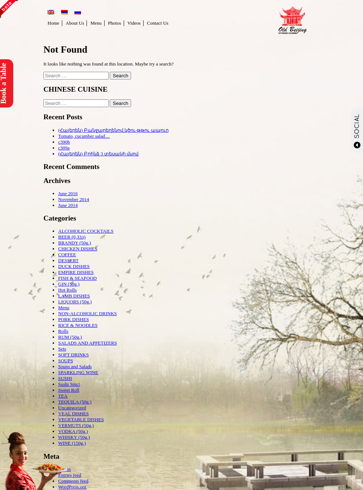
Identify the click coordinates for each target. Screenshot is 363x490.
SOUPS (65, 360)
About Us (75, 23)
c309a (64, 148)
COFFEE (67, 254)
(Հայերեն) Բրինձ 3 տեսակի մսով (98, 153)
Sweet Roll (68, 390)
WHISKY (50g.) (74, 437)
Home (53, 23)
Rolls (63, 331)
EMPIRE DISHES (76, 272)
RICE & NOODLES (78, 325)
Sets (62, 349)
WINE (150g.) (72, 443)
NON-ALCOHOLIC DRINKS (87, 313)
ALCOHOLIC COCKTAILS (85, 231)
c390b (64, 142)
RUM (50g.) (70, 337)
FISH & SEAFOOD (77, 278)
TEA (62, 396)
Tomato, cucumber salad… (84, 136)
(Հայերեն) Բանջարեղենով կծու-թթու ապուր (113, 130)
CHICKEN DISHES (78, 248)
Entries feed (69, 475)
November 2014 (73, 199)
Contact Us (157, 23)
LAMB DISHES (74, 296)
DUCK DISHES (74, 266)
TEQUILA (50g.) (74, 402)
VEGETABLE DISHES (81, 419)
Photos (114, 23)
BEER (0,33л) (71, 237)
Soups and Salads (75, 366)
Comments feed (73, 481)
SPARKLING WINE (78, 372)
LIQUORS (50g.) (75, 301)
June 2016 (68, 193)
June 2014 (68, 205)
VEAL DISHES (73, 413)
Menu (96, 23)
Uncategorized (72, 407)
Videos (134, 23)
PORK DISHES (73, 319)
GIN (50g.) (69, 284)
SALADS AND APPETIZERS (87, 343)
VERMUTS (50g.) (76, 425)
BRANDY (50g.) (74, 243)
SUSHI (65, 378)
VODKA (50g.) (73, 431)
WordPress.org (72, 487)
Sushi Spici (69, 384)
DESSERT (68, 260)
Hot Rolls (67, 290)
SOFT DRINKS (73, 354)
